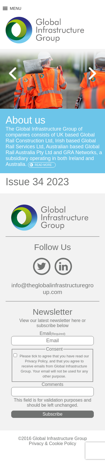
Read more (43, 164)
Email (53, 333)
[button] (15, 8)
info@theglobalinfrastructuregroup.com (52, 288)
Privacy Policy (36, 361)
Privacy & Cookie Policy (52, 443)
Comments (52, 384)
